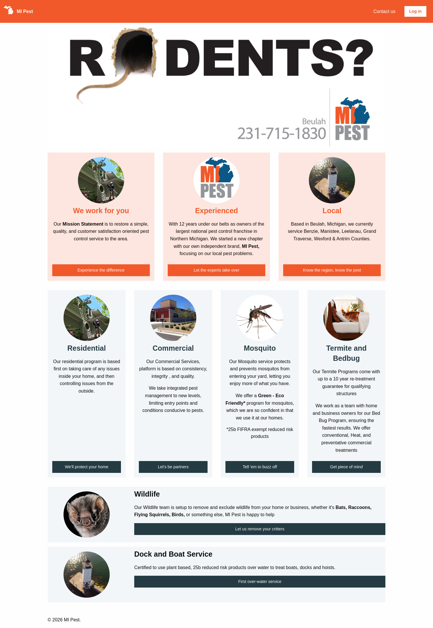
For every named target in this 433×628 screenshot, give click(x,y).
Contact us (384, 11)
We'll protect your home (86, 467)
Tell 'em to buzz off (260, 467)
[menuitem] (384, 11)
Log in (415, 11)
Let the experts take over (216, 270)
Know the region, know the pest (332, 270)
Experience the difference (101, 270)
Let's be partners (173, 467)
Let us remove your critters (259, 529)
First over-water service (259, 581)
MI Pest (25, 11)
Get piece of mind (346, 467)
